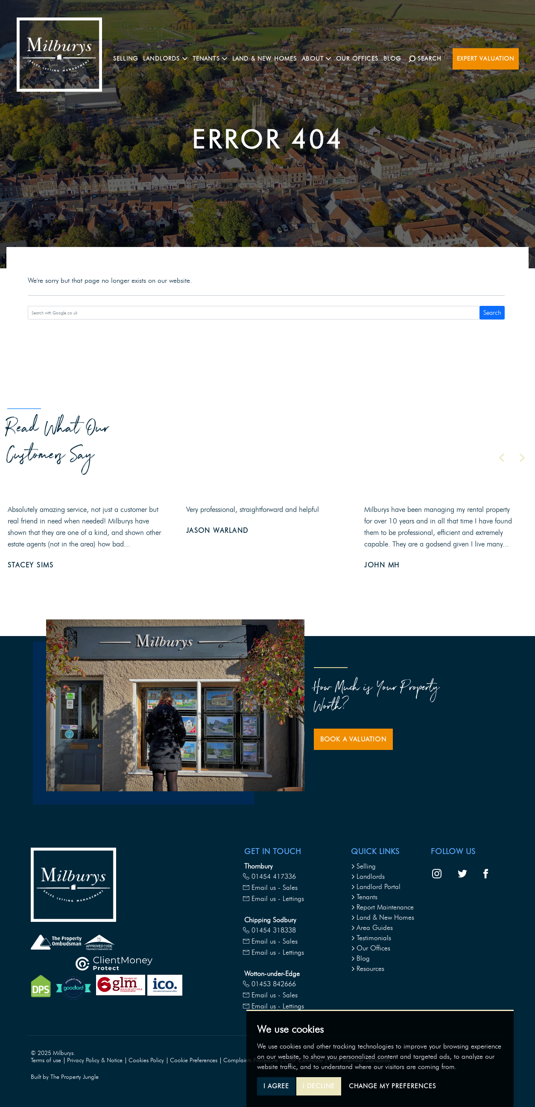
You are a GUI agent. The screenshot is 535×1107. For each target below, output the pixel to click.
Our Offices (359, 58)
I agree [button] (276, 1086)
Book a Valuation (353, 739)
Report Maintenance (382, 907)
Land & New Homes (266, 58)
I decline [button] (319, 1086)
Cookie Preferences (193, 1060)
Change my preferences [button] (392, 1086)
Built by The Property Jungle (65, 1077)
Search (492, 313)
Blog (394, 58)
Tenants (364, 897)
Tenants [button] (212, 58)
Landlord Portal (376, 887)
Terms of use (46, 1060)
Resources (367, 969)
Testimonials (371, 938)
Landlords (368, 876)
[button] (501, 457)
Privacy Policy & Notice (95, 1060)
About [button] (318, 58)
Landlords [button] (167, 58)
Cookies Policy (146, 1060)
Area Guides (372, 928)
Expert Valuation (486, 58)
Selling (127, 58)
